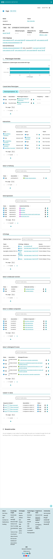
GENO (20, 528)
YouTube (46, 522)
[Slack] (25, 553)
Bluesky (46, 524)
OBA (20, 524)
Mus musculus (31, 21)
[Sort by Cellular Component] (35, 319)
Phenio (20, 522)
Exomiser (29, 515)
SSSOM (29, 521)
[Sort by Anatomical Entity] (30, 206)
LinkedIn (46, 520)
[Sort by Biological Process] (28, 357)
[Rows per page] (13, 107)
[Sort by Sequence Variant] (13, 403)
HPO (20, 520)
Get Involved (47, 513)
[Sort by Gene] (7, 96)
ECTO (20, 533)
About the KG (14, 536)
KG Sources (13, 538)
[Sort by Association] (15, 96)
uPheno (21, 517)
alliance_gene (43, 35)
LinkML (28, 519)
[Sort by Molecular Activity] (34, 286)
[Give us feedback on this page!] (51, 506)
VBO (20, 526)
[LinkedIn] (24, 556)
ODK (28, 526)
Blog (45, 517)
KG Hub (37, 522)
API (12, 517)
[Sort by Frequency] (43, 96)
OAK (28, 524)
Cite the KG (14, 534)
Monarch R (14, 521)
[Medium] (27, 553)
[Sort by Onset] (49, 96)
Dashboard (13, 540)
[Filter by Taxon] (12, 239)
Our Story (4, 513)
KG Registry (38, 524)
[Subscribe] (23, 553)
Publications (5, 522)
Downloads (13, 515)
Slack (46, 515)
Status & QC (14, 524)
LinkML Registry (37, 527)
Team (3, 515)
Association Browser (14, 543)
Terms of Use (14, 532)
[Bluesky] (28, 556)
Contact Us (5, 520)
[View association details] (33, 99)
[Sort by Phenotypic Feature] (28, 96)
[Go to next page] (15, 223)
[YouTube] (26, 556)
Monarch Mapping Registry (37, 519)
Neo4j (13, 519)
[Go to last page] (17, 223)
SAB (3, 517)
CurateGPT (30, 530)
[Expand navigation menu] (51, 2)
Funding (4, 524)
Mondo (20, 513)
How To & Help (14, 526)
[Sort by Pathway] (29, 176)
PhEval (29, 517)
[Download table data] (10, 113)
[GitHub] (29, 553)
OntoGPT (29, 528)
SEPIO (20, 531)
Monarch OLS (38, 515)
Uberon (21, 515)
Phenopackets (31, 532)
